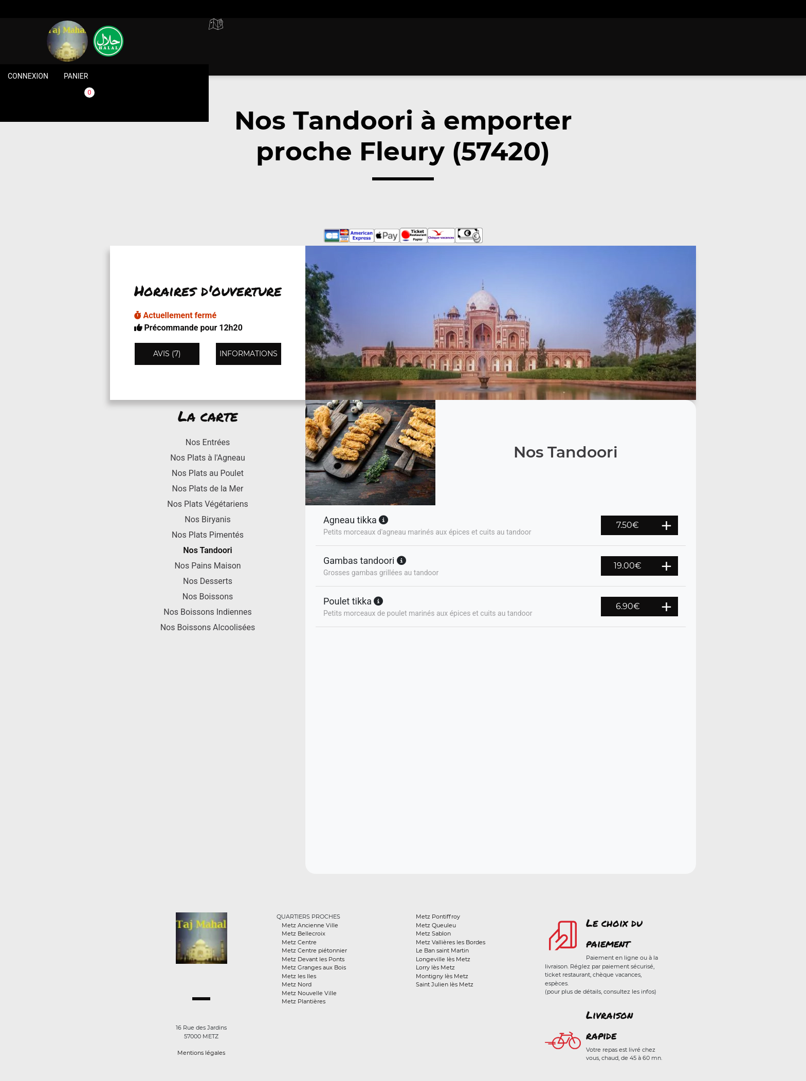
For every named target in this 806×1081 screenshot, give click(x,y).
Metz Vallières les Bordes (450, 942)
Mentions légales (201, 1052)
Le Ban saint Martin (442, 950)
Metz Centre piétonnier (314, 950)
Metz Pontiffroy (438, 916)
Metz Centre (299, 942)
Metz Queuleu (436, 925)
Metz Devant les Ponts (313, 959)
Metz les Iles (299, 976)
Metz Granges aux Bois (314, 967)
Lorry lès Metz (435, 967)
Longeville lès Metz (443, 959)
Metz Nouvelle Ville (309, 993)
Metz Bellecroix (303, 933)
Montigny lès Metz (442, 976)
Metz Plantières (303, 1001)
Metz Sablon (433, 933)
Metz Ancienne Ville (310, 925)
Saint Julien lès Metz (444, 984)
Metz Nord (297, 984)
